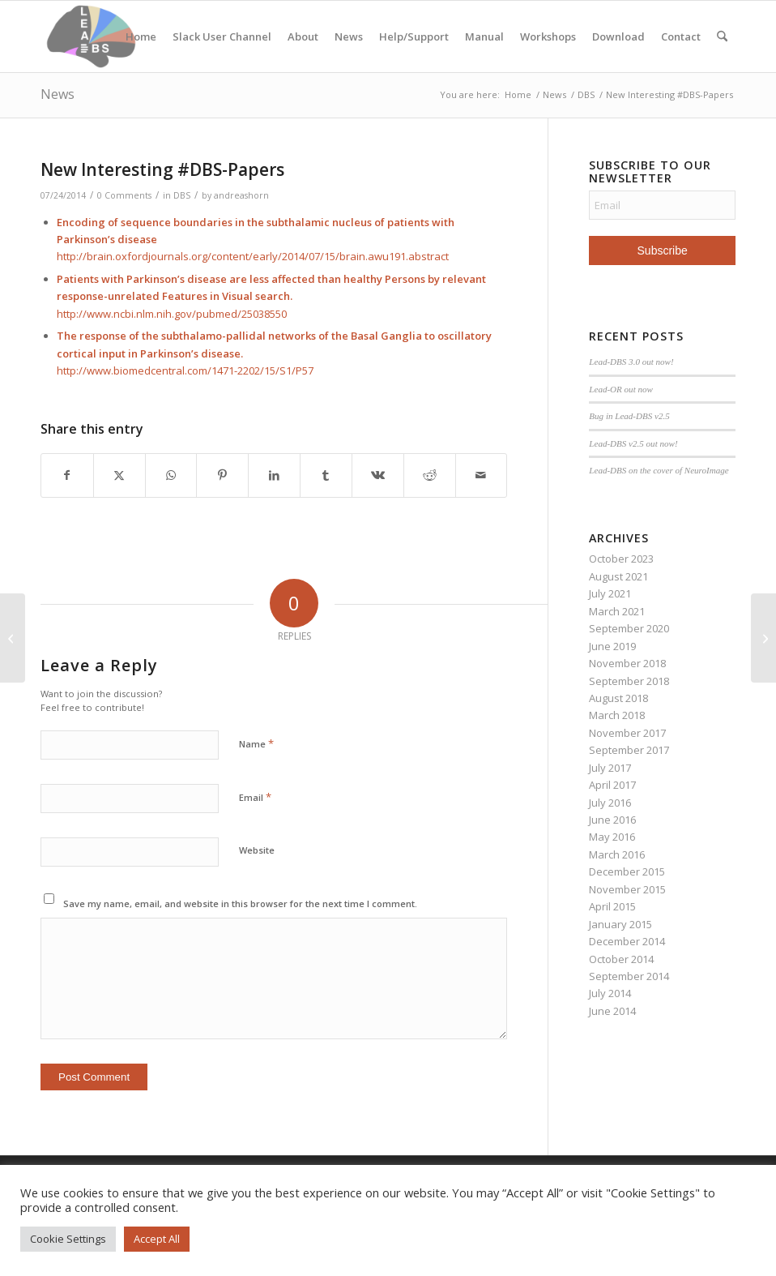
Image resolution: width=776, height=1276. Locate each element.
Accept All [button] (157, 1238)
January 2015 (620, 924)
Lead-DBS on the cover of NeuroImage (658, 470)
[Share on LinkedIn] (274, 475)
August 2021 (618, 576)
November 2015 (627, 889)
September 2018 (629, 681)
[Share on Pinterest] (222, 475)
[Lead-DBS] (91, 36)
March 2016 (617, 854)
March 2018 (617, 715)
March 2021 (617, 611)
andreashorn (241, 195)
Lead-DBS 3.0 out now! (631, 361)
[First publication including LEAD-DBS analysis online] (763, 638)
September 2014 (629, 976)
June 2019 (612, 646)
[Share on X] (119, 475)
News (349, 36)
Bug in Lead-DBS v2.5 (629, 416)
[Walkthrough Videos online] (12, 638)
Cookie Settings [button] (68, 1238)
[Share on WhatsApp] (171, 475)
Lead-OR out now (621, 389)
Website (257, 850)
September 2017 (629, 750)
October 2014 (621, 959)
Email (255, 797)
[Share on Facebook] (67, 475)
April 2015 (612, 906)
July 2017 (610, 767)
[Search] (722, 36)
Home (141, 36)
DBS (181, 195)
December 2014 (627, 941)
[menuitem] (722, 36)
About (303, 36)
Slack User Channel (222, 36)
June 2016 (612, 819)
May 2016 (612, 836)
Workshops (548, 36)
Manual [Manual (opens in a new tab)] (484, 36)
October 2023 (621, 558)
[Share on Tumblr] (326, 475)
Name (256, 743)
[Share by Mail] (481, 475)
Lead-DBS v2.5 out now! (633, 443)
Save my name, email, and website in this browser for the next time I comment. (240, 903)
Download (618, 36)
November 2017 (627, 733)
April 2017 (612, 784)
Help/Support (414, 36)
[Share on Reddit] (429, 475)
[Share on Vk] (377, 475)
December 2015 (627, 871)
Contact (681, 36)
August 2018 (618, 698)
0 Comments (124, 195)
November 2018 (627, 663)
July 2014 (610, 993)
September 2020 (629, 628)
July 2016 (610, 802)
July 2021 (610, 593)
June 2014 (612, 1011)
